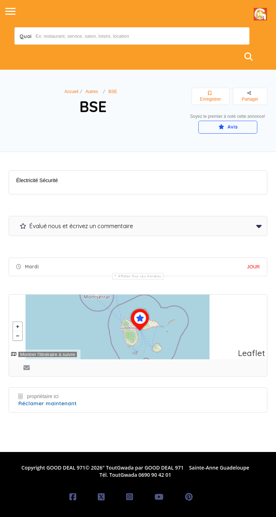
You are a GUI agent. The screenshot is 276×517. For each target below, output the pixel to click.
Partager (250, 96)
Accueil (71, 91)
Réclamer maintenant (47, 403)
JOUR (253, 266)
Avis (228, 127)
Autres (92, 91)
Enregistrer (210, 96)
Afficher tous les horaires (139, 276)
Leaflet (251, 353)
